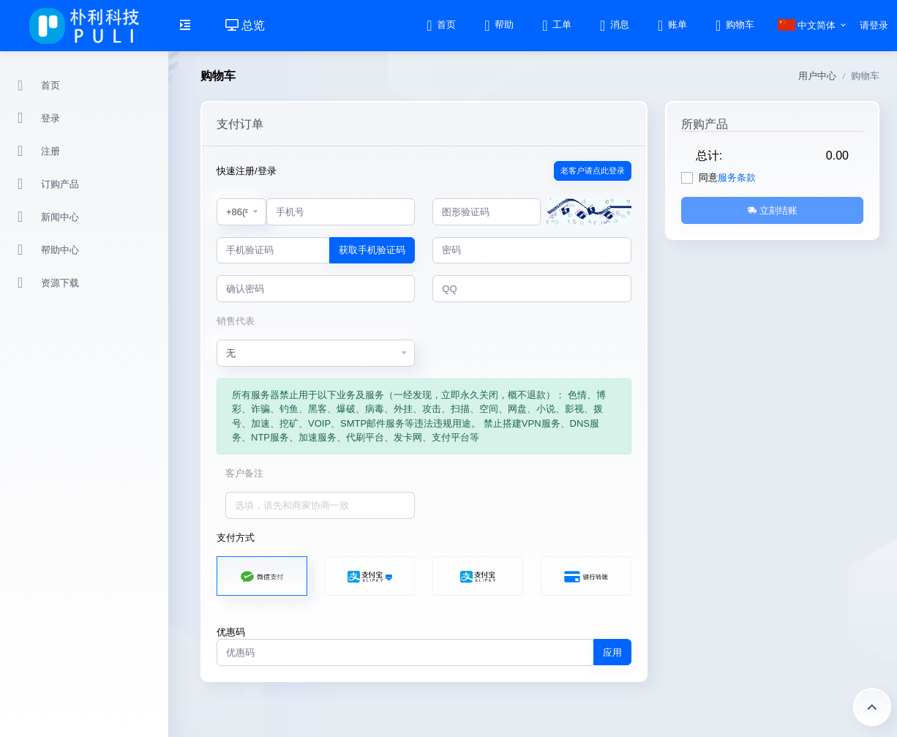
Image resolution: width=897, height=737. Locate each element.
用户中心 (817, 75)
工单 (555, 24)
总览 (245, 25)
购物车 (733, 24)
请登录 (874, 25)
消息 (613, 24)
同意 (727, 177)
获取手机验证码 (372, 249)
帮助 (498, 24)
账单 (671, 24)
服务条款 (737, 177)
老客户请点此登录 (592, 170)
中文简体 (807, 25)
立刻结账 (772, 210)
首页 (440, 24)
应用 (612, 652)
